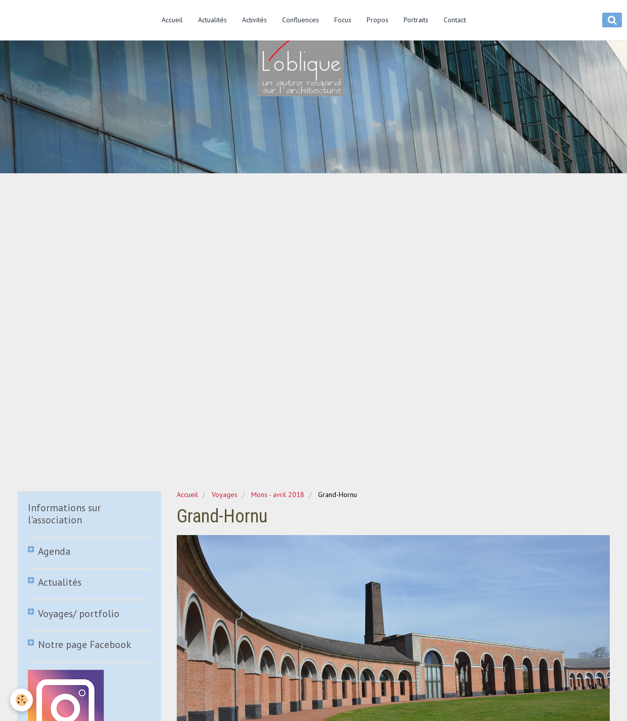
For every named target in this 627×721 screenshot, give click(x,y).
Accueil (172, 19)
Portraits (416, 19)
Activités (254, 19)
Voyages (225, 494)
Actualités (212, 19)
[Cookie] (21, 700)
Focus (342, 19)
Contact (455, 19)
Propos (377, 19)
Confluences (300, 19)
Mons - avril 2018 (277, 494)
